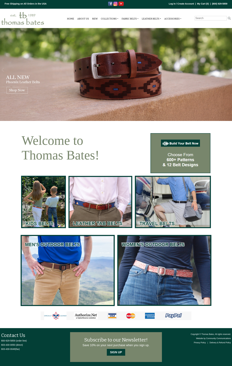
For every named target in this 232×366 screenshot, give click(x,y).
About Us (83, 18)
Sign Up (116, 352)
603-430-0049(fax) (10, 349)
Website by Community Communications (213, 338)
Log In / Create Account (181, 3)
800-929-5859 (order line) (14, 340)
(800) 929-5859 (219, 3)
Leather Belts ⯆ (151, 18)
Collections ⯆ (109, 18)
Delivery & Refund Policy (220, 342)
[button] (229, 70)
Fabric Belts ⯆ (130, 18)
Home (70, 18)
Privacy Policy (200, 342)
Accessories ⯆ (172, 18)
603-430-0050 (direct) (12, 345)
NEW (95, 18)
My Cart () (203, 3)
